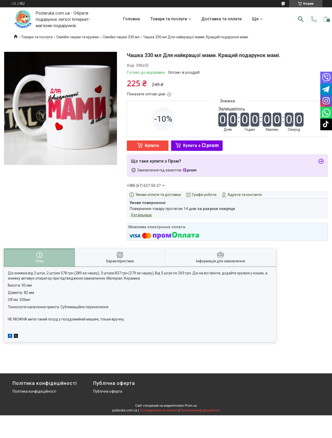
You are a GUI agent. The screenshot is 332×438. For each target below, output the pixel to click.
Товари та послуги (168, 18)
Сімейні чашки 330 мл (121, 37)
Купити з (201, 145)
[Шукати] (301, 19)
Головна (131, 18)
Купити (152, 145)
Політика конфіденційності (200, 410)
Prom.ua (191, 406)
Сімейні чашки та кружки (77, 37)
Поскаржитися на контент (159, 410)
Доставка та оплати (221, 18)
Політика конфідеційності (34, 391)
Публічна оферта (107, 391)
